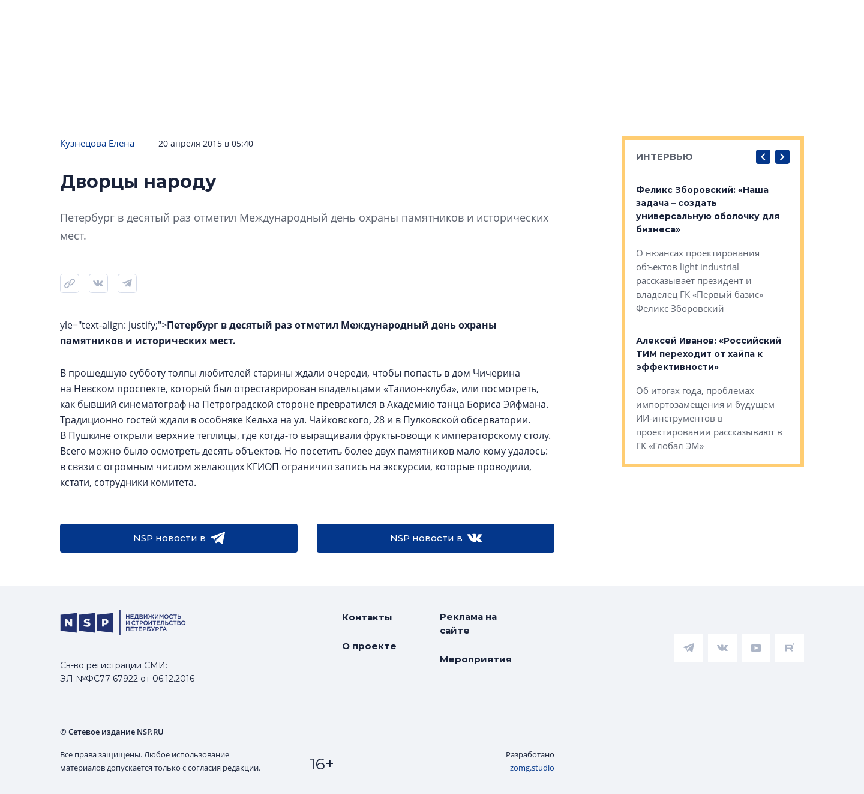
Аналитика (303, 65)
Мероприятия (476, 659)
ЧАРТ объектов (129, 65)
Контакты (367, 617)
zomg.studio (532, 767)
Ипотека (222, 65)
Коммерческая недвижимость (546, 65)
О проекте (369, 646)
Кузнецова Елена (97, 143)
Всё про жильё (399, 65)
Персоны (760, 65)
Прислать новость (298, 102)
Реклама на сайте (468, 623)
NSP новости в (179, 538)
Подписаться (180, 102)
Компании (680, 65)
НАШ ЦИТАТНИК (503, 10)
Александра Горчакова (800, 34)
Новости (36, 65)
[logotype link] (82, 22)
